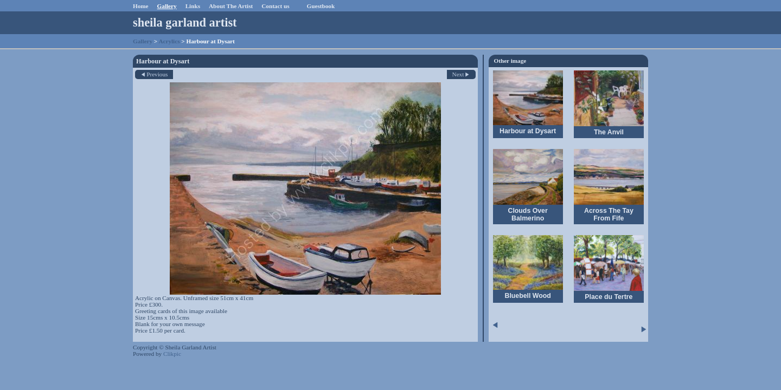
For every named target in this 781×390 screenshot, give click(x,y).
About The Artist (231, 6)
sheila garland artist (185, 22)
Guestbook (321, 6)
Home (141, 6)
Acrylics (169, 41)
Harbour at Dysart (528, 131)
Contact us (275, 6)
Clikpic (172, 353)
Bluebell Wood (527, 296)
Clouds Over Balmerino (528, 214)
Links (192, 6)
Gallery (167, 6)
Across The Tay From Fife (608, 214)
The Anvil (609, 132)
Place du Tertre (608, 297)
